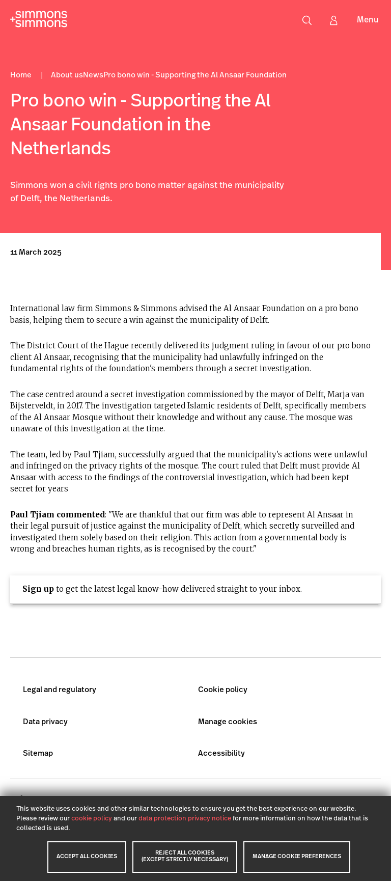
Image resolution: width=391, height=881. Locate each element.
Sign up (38, 589)
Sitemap (38, 754)
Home (21, 75)
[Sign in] (333, 20)
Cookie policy (222, 690)
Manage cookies (227, 722)
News (93, 75)
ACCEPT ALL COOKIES (87, 857)
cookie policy (91, 818)
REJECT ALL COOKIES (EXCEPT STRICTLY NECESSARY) (185, 856)
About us (67, 75)
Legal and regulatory (59, 690)
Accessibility (221, 754)
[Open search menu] (307, 20)
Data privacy (45, 722)
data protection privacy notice (184, 818)
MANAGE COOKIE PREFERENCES (297, 857)
